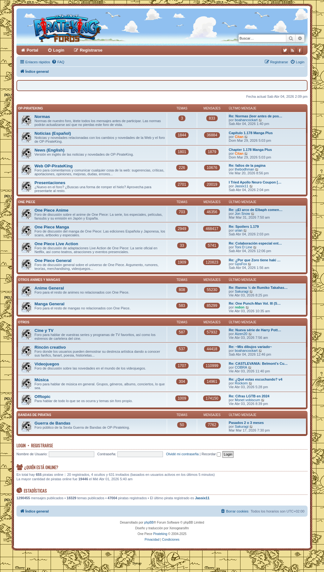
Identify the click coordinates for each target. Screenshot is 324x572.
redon (240, 307)
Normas (42, 116)
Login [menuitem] (58, 50)
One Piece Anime (51, 210)
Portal (32, 50)
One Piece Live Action (56, 243)
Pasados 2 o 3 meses (246, 423)
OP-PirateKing (30, 108)
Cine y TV (43, 330)
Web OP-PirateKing (53, 166)
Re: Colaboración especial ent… (255, 243)
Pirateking (160, 534)
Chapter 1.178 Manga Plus (250, 150)
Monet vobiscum (247, 400)
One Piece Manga (51, 227)
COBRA (241, 367)
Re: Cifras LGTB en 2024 (249, 396)
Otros (23, 322)
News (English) (49, 150)
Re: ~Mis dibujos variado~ (250, 347)
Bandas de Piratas (34, 415)
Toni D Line (243, 247)
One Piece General (53, 260)
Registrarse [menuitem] (91, 50)
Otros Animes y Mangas (39, 280)
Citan (239, 137)
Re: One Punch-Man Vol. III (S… (255, 303)
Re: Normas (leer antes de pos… (255, 116)
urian (238, 230)
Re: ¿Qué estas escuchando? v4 (255, 379)
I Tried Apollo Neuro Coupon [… (255, 182)
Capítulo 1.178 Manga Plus (251, 133)
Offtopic (42, 396)
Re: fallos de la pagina (247, 165)
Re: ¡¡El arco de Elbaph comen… (256, 210)
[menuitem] (58, 62)
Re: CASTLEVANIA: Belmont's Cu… (258, 363)
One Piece (26, 202)
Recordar (211, 454)
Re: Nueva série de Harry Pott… (255, 330)
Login (21, 445)
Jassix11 (241, 186)
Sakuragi (241, 291)
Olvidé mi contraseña (182, 454)
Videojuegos (46, 364)
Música (41, 379)
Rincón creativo (50, 347)
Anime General (49, 288)
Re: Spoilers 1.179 (244, 226)
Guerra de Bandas (52, 423)
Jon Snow (242, 213)
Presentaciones (49, 182)
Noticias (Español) (52, 133)
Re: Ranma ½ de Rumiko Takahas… (258, 287)
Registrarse (42, 445)
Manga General (49, 304)
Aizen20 (241, 334)
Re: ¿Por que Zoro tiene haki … (255, 260)
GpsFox (241, 264)
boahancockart (246, 120)
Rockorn (241, 383)
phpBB (149, 522)
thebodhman (244, 169)
